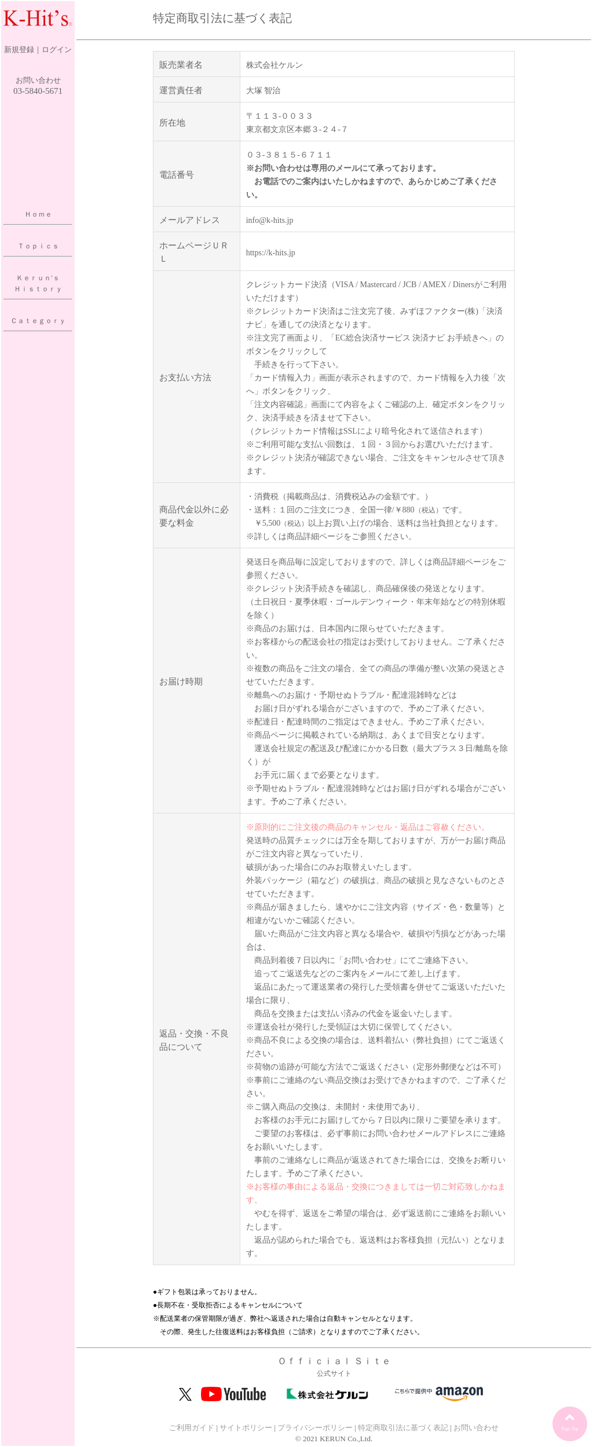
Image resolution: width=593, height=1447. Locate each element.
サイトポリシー (245, 1427)
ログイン (57, 49)
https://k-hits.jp (270, 252)
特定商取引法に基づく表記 (403, 1427)
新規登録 (19, 49)
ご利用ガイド (191, 1427)
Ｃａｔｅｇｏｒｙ (38, 321)
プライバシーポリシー (315, 1427)
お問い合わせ (38, 80)
